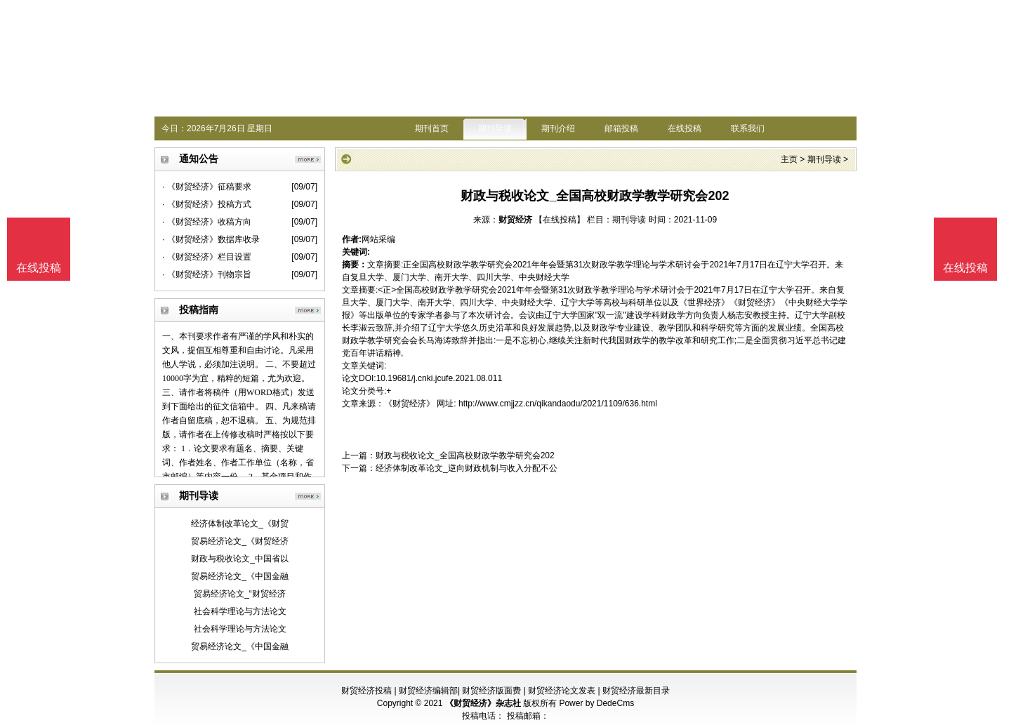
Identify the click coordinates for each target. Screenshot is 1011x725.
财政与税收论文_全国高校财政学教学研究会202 (465, 455)
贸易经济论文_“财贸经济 (240, 594)
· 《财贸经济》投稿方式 (206, 204)
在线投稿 (684, 128)
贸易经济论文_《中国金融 (240, 576)
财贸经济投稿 (366, 691)
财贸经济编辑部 (428, 691)
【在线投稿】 (559, 220)
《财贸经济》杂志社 (483, 703)
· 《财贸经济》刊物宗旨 (206, 274)
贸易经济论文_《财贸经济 (240, 541)
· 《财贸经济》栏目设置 (206, 257)
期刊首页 (432, 128)
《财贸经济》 (409, 403)
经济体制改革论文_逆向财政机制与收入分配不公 (466, 468)
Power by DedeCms (596, 703)
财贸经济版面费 (491, 691)
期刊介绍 (558, 128)
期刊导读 (495, 128)
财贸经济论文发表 (561, 691)
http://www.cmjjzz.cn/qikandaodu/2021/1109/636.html (557, 403)
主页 (789, 159)
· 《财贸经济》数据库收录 (211, 239)
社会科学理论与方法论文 (240, 611)
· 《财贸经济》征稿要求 (206, 187)
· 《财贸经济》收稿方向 (206, 222)
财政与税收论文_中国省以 (240, 559)
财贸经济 (515, 220)
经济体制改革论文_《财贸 (240, 523)
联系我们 (748, 128)
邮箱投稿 (621, 128)
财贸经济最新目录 (636, 691)
